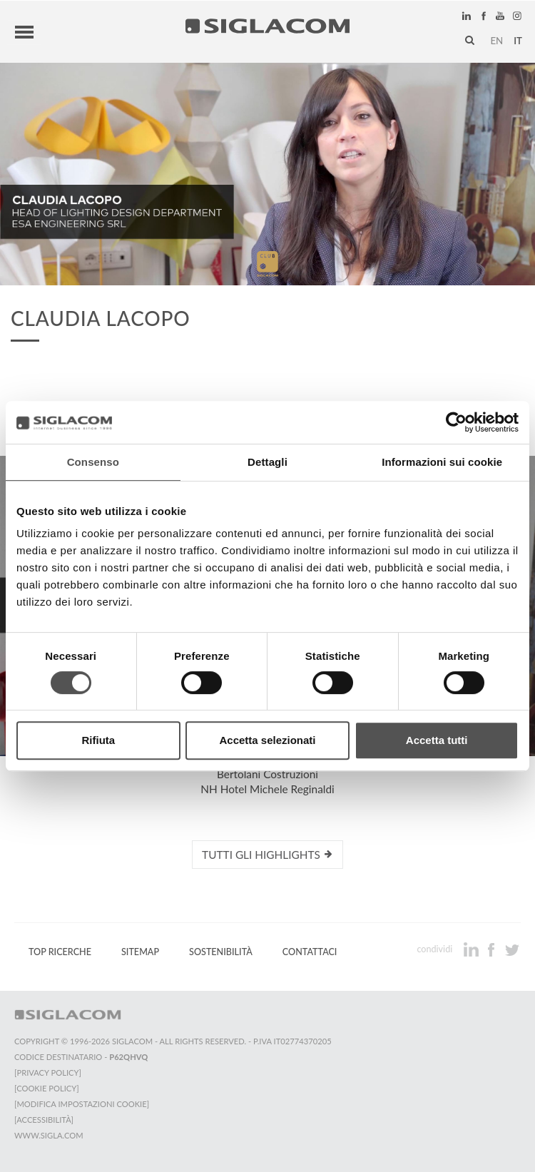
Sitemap (140, 952)
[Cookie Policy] (46, 1088)
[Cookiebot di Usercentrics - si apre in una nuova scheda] (456, 422)
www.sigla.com (48, 1135)
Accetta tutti (437, 740)
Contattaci (309, 952)
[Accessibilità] (43, 1119)
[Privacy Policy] (47, 1072)
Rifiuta (98, 740)
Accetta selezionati (267, 740)
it (518, 40)
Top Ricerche (60, 952)
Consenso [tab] (93, 462)
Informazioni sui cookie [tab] (442, 462)
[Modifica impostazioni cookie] (81, 1104)
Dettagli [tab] (267, 462)
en (496, 40)
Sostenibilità (221, 952)
